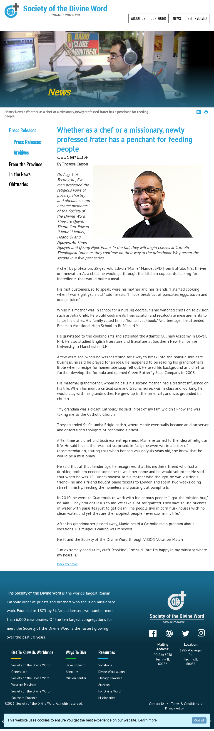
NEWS (177, 18)
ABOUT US (138, 18)
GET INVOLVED (197, 18)
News (19, 112)
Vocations (105, 665)
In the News (20, 174)
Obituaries (18, 184)
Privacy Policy (174, 708)
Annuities (72, 672)
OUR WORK (158, 18)
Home (9, 112)
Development (75, 665)
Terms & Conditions (185, 704)
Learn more (147, 720)
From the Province (25, 164)
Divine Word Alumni (111, 672)
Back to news (67, 564)
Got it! (199, 720)
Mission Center (76, 678)
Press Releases (22, 130)
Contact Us (156, 704)
